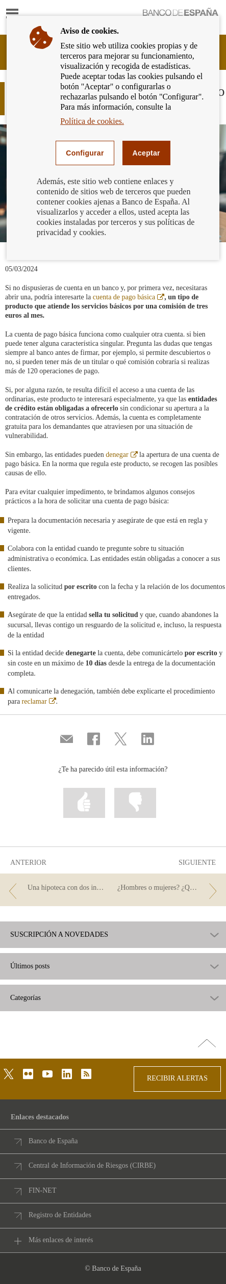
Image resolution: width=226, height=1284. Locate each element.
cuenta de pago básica (128, 297)
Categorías (25, 997)
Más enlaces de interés (61, 1240)
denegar (121, 454)
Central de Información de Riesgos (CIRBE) (92, 1165)
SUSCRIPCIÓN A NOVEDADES (59, 934)
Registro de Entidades (60, 1215)
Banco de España (53, 1141)
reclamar (39, 701)
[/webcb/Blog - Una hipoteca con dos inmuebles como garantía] (57, 888)
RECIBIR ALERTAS (177, 1078)
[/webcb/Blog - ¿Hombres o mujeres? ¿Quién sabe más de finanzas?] (169, 888)
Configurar (85, 153)
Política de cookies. (92, 121)
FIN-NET (42, 1190)
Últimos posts (29, 966)
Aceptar (146, 153)
